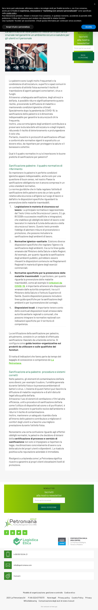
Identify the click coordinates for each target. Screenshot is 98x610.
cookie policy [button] (11, 13)
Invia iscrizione (83, 56)
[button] (95, 4)
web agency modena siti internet (49, 606)
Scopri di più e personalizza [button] (18, 27)
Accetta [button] (88, 27)
